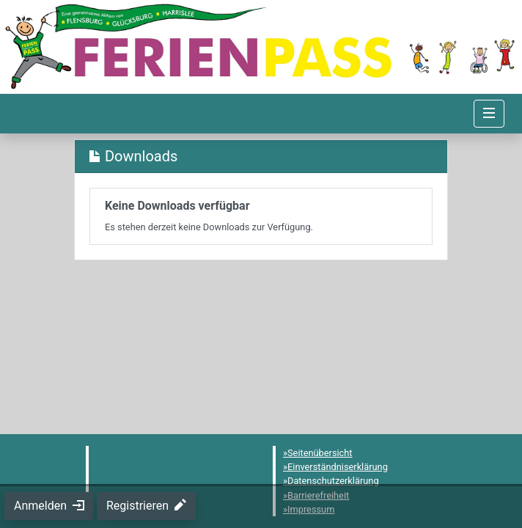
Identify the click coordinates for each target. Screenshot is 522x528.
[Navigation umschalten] (489, 114)
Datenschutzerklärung (333, 480)
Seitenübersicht (320, 452)
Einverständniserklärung (337, 466)
